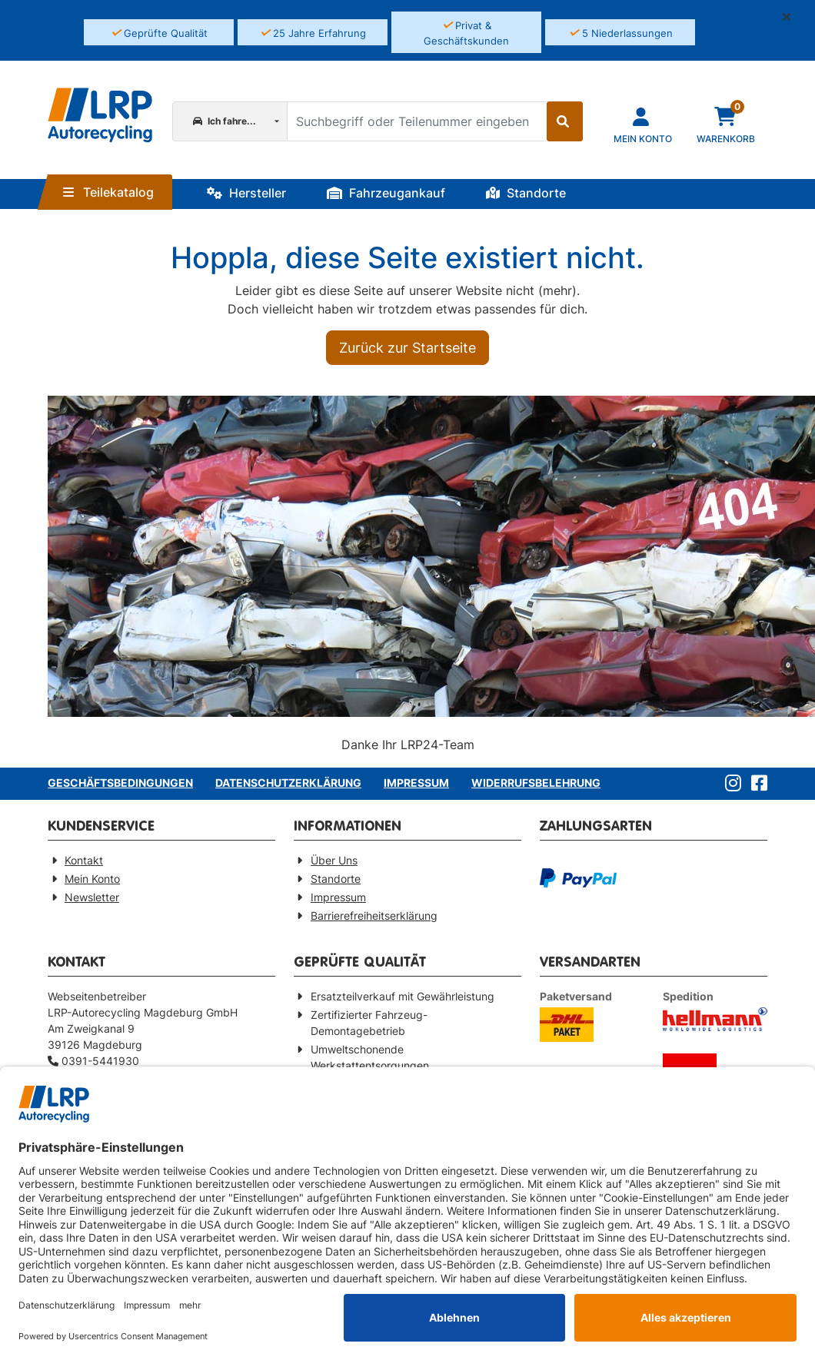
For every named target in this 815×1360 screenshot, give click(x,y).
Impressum (416, 782)
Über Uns (334, 860)
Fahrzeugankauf (386, 193)
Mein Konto (92, 878)
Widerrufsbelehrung (535, 782)
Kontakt (84, 860)
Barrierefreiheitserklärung (374, 915)
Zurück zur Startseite (407, 348)
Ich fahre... (224, 121)
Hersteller (246, 193)
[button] (793, 17)
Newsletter (92, 897)
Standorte (526, 193)
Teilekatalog (108, 192)
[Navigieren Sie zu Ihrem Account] (643, 124)
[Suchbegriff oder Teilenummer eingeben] (416, 121)
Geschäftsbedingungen (120, 782)
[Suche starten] (565, 121)
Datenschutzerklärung (288, 782)
